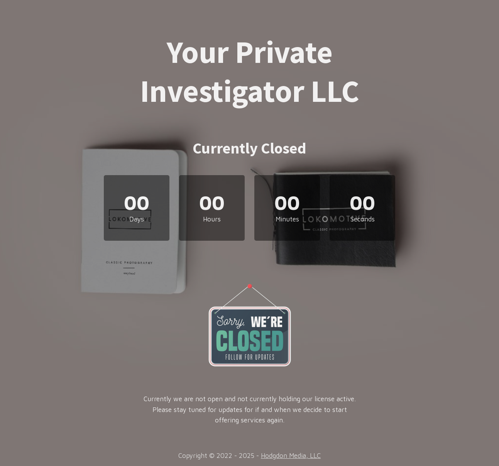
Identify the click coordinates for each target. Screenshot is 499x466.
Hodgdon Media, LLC (291, 455)
